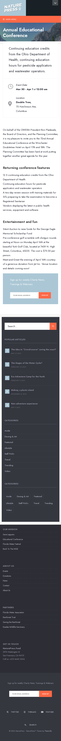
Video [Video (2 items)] (9, 510)
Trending (9, 465)
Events (5, 571)
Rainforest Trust (9, 617)
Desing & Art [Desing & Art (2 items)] (23, 496)
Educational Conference (13, 539)
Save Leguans (8, 534)
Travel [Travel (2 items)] (36, 503)
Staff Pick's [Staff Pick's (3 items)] (23, 503)
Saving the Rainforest (11, 622)
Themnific (48, 731)
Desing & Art (11, 436)
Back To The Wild (10, 548)
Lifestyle (8, 448)
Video (7, 471)
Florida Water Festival (12, 544)
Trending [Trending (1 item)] (49, 503)
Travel (7, 459)
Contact (6, 585)
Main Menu (9, 19)
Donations (7, 576)
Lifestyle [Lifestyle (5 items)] (9, 503)
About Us (6, 590)
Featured (9, 442)
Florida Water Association (13, 612)
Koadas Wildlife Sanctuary (14, 627)
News (5, 580)
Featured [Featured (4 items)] (38, 496)
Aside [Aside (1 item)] (9, 496)
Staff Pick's (9, 453)
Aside (7, 430)
